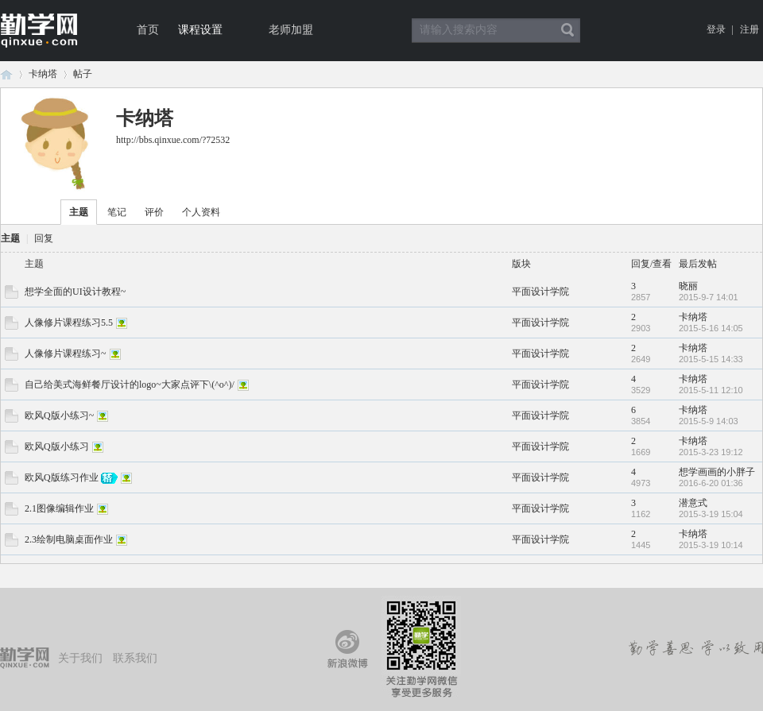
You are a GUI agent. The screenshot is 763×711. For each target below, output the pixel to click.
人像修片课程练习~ (66, 353)
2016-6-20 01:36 (711, 483)
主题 (78, 212)
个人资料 (201, 212)
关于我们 (80, 658)
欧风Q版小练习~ (59, 415)
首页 (148, 30)
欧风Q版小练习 (57, 446)
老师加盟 (291, 30)
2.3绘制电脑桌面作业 (69, 539)
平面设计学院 (540, 291)
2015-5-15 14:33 (711, 359)
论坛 (6, 74)
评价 (154, 212)
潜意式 (693, 502)
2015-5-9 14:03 (708, 421)
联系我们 (135, 658)
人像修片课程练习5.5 (69, 322)
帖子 (82, 73)
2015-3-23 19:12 (711, 452)
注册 (749, 29)
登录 (716, 29)
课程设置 (200, 30)
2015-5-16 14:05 (711, 328)
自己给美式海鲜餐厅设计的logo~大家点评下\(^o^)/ (129, 384)
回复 (43, 238)
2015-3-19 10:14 (711, 545)
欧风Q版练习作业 (62, 477)
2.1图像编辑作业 (59, 508)
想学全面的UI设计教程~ (75, 291)
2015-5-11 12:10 (711, 390)
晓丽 (688, 286)
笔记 (116, 212)
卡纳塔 (43, 73)
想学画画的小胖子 (717, 471)
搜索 (567, 30)
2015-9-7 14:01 (708, 297)
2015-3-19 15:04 (711, 514)
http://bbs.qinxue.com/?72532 (173, 139)
